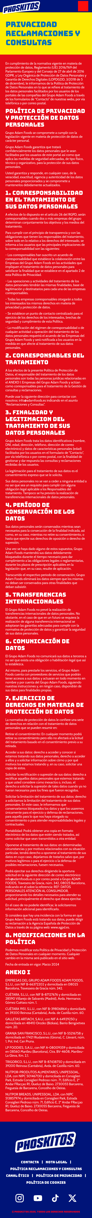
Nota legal (56, 1162)
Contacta (30, 1162)
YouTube (38, 1198)
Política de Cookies (46, 1183)
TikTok (55, 1198)
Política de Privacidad (59, 1176)
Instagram (19, 1198)
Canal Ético (17, 1176)
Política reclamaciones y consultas (46, 1169)
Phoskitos (21, 7)
